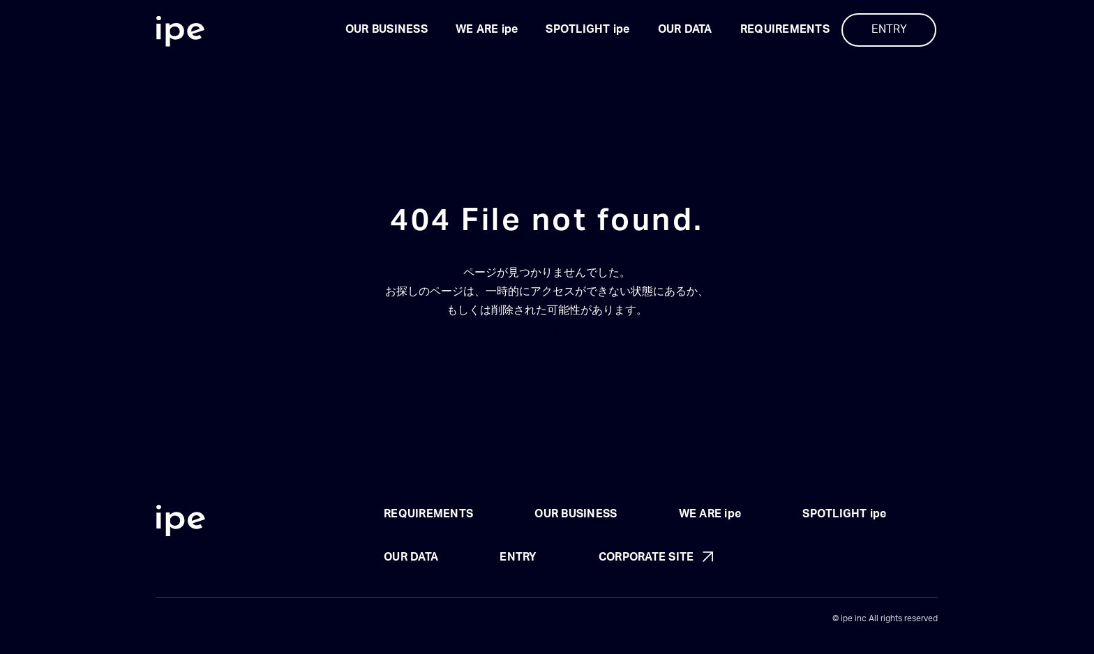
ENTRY (889, 29)
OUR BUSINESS (386, 29)
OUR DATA (685, 29)
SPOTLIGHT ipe (587, 29)
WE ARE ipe (487, 29)
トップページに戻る (547, 329)
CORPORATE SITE (646, 557)
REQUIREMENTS (785, 29)
